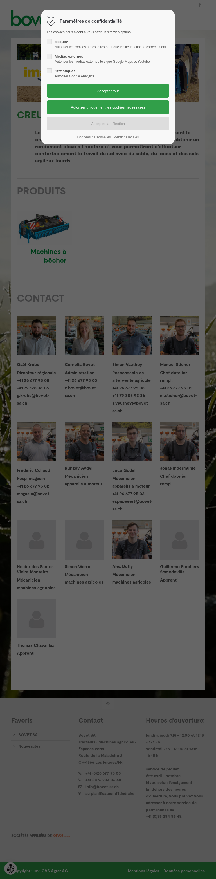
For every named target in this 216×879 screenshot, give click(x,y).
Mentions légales (126, 137)
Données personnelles (94, 137)
